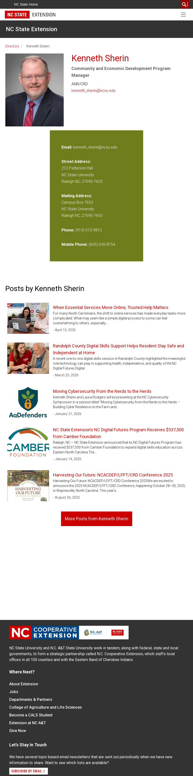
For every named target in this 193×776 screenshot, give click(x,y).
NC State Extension (31, 29)
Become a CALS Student (31, 715)
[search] (185, 4)
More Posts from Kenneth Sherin (96, 518)
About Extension (23, 684)
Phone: (67, 230)
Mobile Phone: (74, 244)
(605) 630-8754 (102, 244)
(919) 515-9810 (88, 230)
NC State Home (26, 4)
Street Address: (76, 161)
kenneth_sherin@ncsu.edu (93, 90)
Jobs (13, 691)
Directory (12, 46)
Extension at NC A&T (27, 723)
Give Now (17, 730)
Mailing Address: (76, 196)
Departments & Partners (30, 699)
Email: (67, 147)
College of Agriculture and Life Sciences (45, 707)
